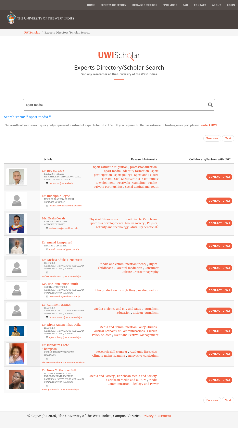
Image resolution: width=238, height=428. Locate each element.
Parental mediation (129, 268)
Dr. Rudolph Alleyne (56, 196)
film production (106, 290)
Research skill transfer (111, 351)
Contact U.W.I (208, 125)
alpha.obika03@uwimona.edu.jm (65, 337)
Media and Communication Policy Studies (128, 327)
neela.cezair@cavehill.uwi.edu (63, 228)
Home (91, 5)
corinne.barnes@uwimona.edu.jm (65, 317)
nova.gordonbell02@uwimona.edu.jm (60, 389)
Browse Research (144, 5)
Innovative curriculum (143, 355)
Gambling (139, 183)
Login (231, 5)
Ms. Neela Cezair (53, 218)
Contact (200, 5)
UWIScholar (32, 32)
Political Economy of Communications (119, 331)
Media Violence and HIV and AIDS (117, 309)
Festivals (123, 183)
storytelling (127, 290)
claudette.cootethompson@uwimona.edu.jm (63, 362)
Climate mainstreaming (108, 355)
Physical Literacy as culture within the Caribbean (123, 219)
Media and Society (102, 376)
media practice (148, 290)
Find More (170, 5)
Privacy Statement (156, 416)
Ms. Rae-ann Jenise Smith (60, 284)
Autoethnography (146, 272)
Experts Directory (113, 5)
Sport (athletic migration (110, 167)
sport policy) (123, 175)
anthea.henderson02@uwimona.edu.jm (61, 276)
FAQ (185, 5)
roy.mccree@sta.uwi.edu (61, 183)
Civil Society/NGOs (127, 179)
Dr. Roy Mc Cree (53, 171)
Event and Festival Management (136, 335)
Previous (212, 138)
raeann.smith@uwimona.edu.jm (65, 296)
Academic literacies (143, 351)
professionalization (143, 167)
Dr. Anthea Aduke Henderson (62, 260)
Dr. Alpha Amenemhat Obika (61, 324)
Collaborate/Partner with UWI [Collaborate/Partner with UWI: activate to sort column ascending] (210, 159)
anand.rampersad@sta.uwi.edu (64, 249)
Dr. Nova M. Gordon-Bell (59, 370)
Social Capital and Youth (141, 186)
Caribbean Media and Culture (126, 380)
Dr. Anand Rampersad (57, 242)
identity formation (136, 171)
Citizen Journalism (145, 312)
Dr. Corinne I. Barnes (56, 304)
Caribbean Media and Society (137, 376)
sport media (112, 171)
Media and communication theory (123, 264)
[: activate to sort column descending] (22, 159)
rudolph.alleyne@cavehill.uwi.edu (65, 205)
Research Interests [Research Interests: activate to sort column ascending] (144, 159)
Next (228, 138)
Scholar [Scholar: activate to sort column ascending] (49, 159)
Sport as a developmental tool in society (117, 223)
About (216, 5)
